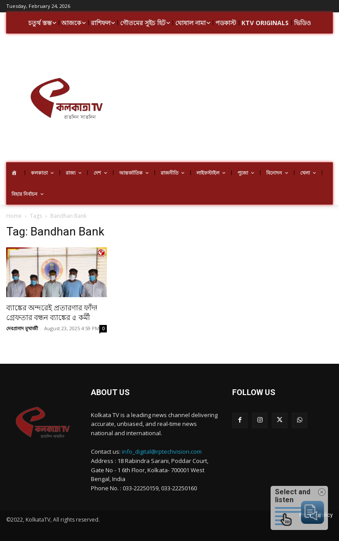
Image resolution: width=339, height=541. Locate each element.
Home (14, 216)
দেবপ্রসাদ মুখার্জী (22, 328)
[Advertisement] (232, 99)
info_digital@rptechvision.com (162, 451)
